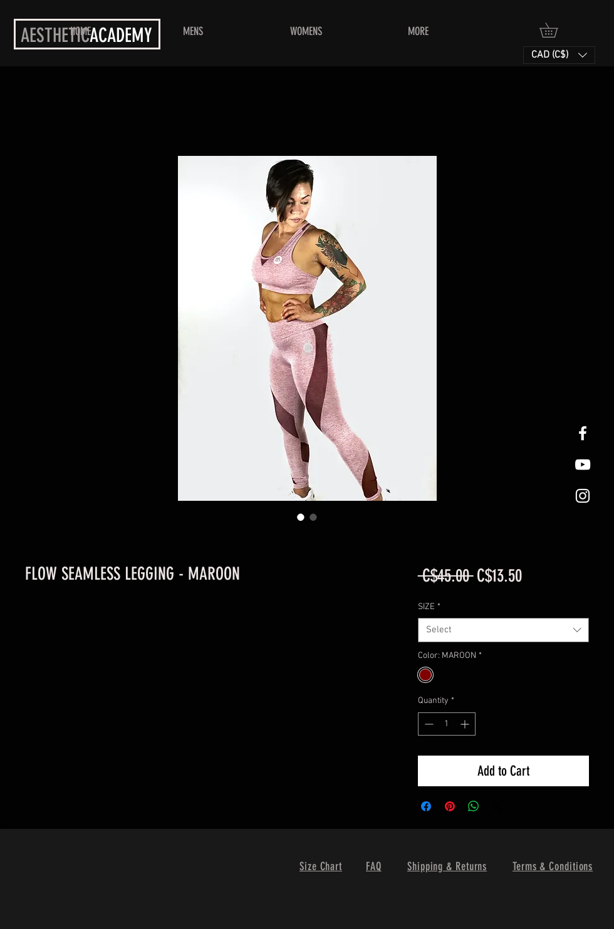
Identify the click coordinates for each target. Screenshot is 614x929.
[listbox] (559, 55)
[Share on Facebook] (426, 806)
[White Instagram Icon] (582, 495)
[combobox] (503, 630)
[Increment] (466, 724)
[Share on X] (497, 806)
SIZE (429, 607)
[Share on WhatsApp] (473, 806)
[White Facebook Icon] (582, 433)
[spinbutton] (446, 724)
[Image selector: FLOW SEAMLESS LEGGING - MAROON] (300, 517)
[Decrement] (427, 724)
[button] (555, 30)
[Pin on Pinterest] (449, 806)
